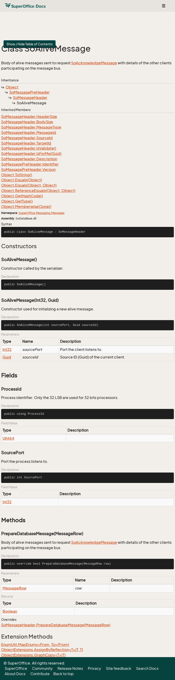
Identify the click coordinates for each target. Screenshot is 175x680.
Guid (7, 357)
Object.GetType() (17, 201)
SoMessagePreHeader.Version (28, 169)
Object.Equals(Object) (21, 180)
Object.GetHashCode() (22, 196)
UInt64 (8, 438)
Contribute (40, 673)
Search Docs (147, 668)
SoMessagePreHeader (29, 92)
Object (12, 87)
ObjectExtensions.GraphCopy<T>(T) (33, 655)
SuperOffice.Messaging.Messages (41, 213)
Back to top (63, 673)
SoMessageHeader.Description (29, 159)
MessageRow (14, 588)
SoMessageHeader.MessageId (28, 132)
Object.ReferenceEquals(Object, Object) (38, 190)
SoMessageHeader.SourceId (27, 138)
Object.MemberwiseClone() (26, 206)
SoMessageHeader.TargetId (26, 143)
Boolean (10, 611)
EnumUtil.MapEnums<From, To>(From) (35, 644)
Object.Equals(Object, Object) (29, 185)
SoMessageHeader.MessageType (31, 127)
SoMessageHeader (30, 97)
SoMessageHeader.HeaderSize (29, 116)
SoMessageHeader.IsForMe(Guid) (31, 153)
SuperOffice (16, 668)
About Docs (15, 673)
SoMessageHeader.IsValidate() (28, 148)
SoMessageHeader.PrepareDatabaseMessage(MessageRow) (55, 625)
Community (42, 668)
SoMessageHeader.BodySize (27, 122)
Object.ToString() (16, 175)
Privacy (94, 668)
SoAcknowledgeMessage (94, 63)
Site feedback (118, 668)
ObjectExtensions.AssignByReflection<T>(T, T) (42, 649)
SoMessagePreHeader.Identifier (30, 164)
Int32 (7, 349)
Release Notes (70, 668)
